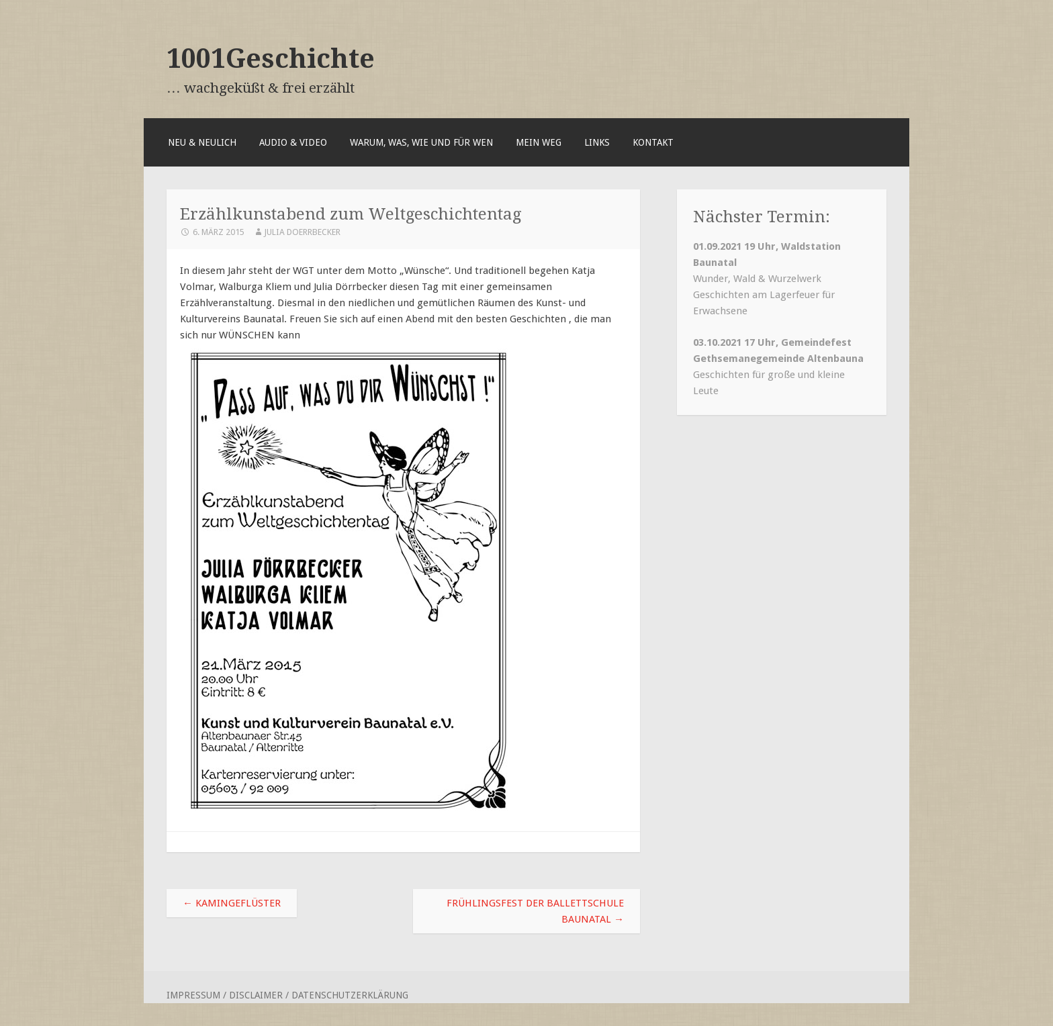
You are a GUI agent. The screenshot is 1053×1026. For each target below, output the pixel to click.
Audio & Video (293, 142)
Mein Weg (538, 142)
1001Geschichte (271, 58)
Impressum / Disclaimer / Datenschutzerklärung (287, 995)
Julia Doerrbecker (302, 232)
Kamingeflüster (232, 903)
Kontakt (653, 142)
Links (597, 142)
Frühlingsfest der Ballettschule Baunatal (535, 911)
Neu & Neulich (202, 142)
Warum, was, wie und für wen (421, 142)
